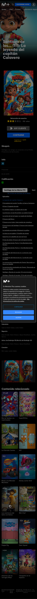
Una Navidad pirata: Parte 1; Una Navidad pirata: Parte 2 (17, 244)
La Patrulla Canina (8, 450)
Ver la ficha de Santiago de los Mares (18, 193)
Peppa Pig (5, 545)
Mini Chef (22, 513)
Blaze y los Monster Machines (8, 481)
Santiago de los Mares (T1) (14, 190)
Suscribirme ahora (22, 4)
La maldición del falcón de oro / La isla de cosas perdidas (17, 258)
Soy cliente (18, 128)
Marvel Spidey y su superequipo (8, 419)
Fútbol (18, 9)
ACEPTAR (18, 317)
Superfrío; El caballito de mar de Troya (15, 236)
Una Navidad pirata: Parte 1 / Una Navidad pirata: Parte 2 (18, 248)
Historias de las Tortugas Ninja (7, 576)
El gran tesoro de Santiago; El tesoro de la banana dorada (18, 226)
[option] (12, 371)
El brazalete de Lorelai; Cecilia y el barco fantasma (18, 203)
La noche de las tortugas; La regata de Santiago (17, 216)
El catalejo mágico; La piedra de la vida (15, 209)
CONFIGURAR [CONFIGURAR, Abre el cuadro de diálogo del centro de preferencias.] (18, 307)
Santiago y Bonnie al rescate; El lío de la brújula (17, 272)
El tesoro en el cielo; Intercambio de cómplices (17, 222)
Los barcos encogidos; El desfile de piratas (16, 233)
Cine (11, 9)
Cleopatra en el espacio (24, 576)
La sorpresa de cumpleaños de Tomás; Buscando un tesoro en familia (19, 263)
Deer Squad (23, 545)
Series (4, 9)
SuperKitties (23, 418)
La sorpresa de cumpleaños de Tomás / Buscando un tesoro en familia (19, 268)
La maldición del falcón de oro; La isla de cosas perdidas (17, 253)
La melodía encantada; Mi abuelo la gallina (16, 230)
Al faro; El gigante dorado (10, 206)
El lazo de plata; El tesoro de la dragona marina (17, 240)
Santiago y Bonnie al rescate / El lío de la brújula (18, 275)
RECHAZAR (18, 312)
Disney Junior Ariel (25, 481)
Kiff (20, 450)
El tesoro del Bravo (8, 219)
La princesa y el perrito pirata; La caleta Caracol (18, 213)
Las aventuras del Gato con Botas (8, 514)
